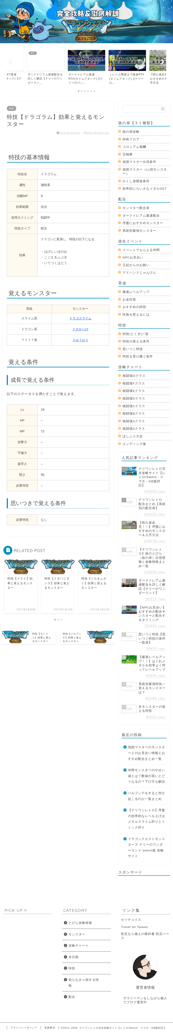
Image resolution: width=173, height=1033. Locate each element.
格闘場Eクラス (134, 391)
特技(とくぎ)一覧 (136, 334)
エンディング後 (134, 444)
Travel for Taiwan (134, 927)
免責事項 (49, 1027)
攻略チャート (78, 945)
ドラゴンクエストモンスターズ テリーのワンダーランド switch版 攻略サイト (146, 847)
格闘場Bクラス (134, 413)
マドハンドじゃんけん (139, 272)
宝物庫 (128, 154)
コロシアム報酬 (134, 146)
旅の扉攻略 (131, 131)
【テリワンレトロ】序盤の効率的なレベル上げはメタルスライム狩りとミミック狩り (146, 818)
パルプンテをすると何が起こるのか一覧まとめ (146, 796)
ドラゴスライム (80, 318)
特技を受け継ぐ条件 (138, 356)
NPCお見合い (133, 257)
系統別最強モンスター (139, 230)
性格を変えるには (136, 314)
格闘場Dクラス (134, 398)
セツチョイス (131, 919)
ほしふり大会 (133, 436)
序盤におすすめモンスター (143, 223)
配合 (71, 997)
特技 (11, 108)
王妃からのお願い (136, 265)
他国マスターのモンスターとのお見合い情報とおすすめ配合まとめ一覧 (146, 753)
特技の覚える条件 (136, 341)
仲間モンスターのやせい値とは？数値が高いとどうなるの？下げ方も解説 (146, 775)
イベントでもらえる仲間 (141, 250)
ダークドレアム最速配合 (141, 215)
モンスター (76, 934)
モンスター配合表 (136, 208)
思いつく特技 (133, 349)
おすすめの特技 (134, 307)
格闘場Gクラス (134, 375)
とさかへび (80, 329)
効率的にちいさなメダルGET (145, 188)
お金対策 (129, 299)
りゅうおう (80, 340)
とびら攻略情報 (80, 923)
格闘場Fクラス (134, 383)
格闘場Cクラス (134, 406)
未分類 (73, 957)
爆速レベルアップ (136, 292)
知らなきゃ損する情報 (83, 982)
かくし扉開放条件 (136, 181)
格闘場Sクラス (134, 428)
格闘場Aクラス (134, 421)
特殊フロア (131, 139)
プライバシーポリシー (23, 1027)
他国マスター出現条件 (139, 162)
